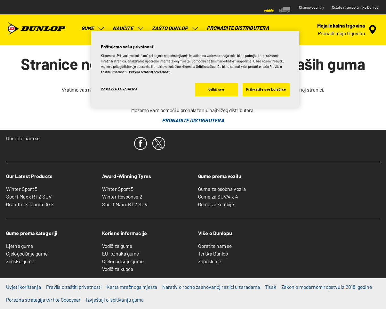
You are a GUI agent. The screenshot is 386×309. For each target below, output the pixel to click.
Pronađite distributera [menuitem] (238, 28)
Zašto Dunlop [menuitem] (175, 28)
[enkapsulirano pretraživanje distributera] (347, 29)
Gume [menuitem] (93, 28)
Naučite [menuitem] (128, 28)
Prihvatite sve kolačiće (266, 89)
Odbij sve (216, 89)
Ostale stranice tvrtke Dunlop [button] (355, 7)
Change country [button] (311, 7)
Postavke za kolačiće (119, 89)
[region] (195, 69)
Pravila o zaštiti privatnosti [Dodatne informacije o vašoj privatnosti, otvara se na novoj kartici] (150, 72)
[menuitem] (269, 9)
